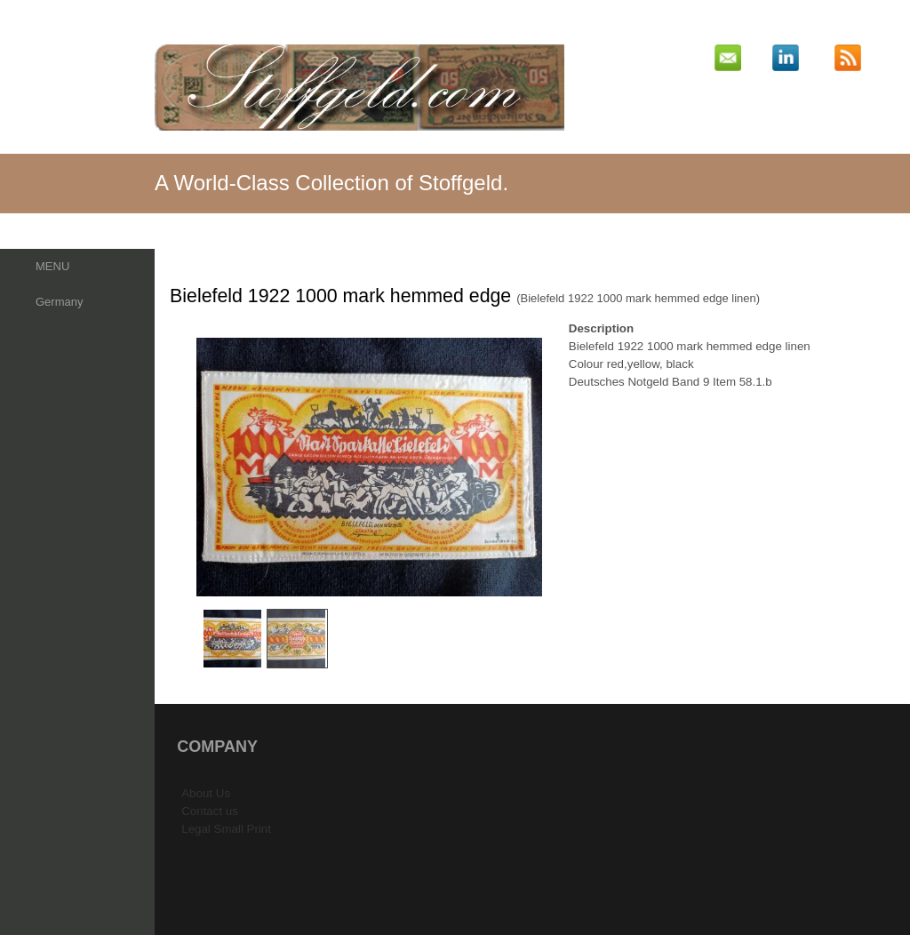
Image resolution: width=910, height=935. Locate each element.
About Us (205, 793)
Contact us (209, 811)
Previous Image (182, 467)
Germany (59, 301)
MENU (52, 266)
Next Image (556, 467)
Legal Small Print (226, 828)
